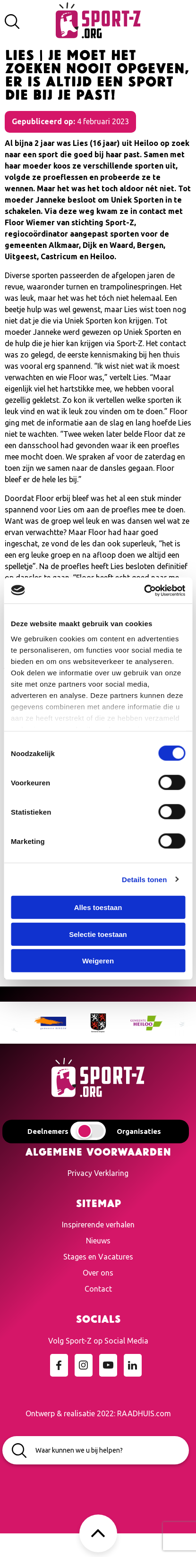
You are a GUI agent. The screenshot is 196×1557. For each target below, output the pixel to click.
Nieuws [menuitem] (98, 1240)
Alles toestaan (98, 907)
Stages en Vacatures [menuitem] (98, 1256)
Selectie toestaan (98, 934)
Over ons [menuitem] (98, 1272)
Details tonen (144, 879)
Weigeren (98, 961)
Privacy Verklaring (98, 1173)
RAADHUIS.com (144, 1413)
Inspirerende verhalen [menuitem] (98, 1224)
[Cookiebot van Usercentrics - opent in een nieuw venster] (143, 590)
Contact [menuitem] (98, 1289)
